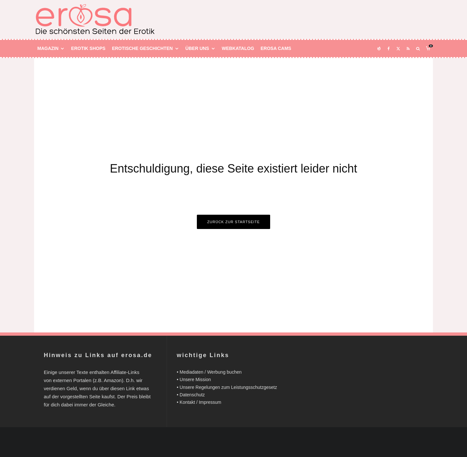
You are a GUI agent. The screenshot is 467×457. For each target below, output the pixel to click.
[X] (398, 48)
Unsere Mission (195, 379)
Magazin (47, 48)
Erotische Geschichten (142, 48)
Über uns (197, 48)
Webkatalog (238, 48)
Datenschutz (192, 394)
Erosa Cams (276, 48)
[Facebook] (388, 48)
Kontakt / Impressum (200, 402)
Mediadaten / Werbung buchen (211, 372)
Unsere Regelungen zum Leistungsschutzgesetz (228, 387)
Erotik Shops (88, 48)
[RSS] (408, 48)
